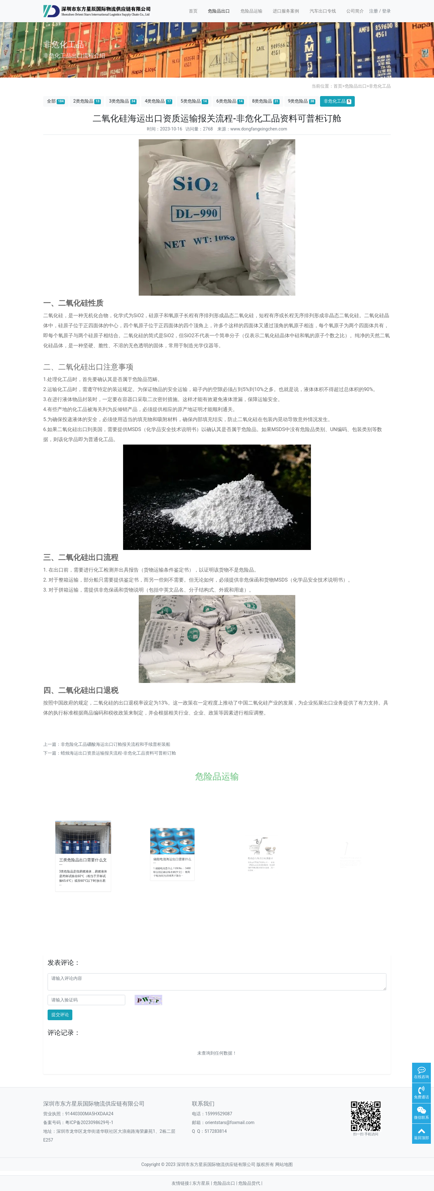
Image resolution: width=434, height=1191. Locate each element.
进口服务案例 (286, 10)
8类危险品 (266, 101)
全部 (56, 101)
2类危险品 (87, 101)
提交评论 (60, 1014)
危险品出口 (219, 10)
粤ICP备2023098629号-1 (89, 1122)
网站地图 (284, 1164)
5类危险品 (194, 101)
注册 (373, 10)
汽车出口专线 (323, 10)
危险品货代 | (250, 1183)
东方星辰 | (202, 1183)
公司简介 (355, 10)
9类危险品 (302, 101)
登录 (386, 10)
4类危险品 (158, 101)
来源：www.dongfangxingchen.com (252, 128)
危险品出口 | (225, 1183)
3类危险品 (123, 101)
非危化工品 (380, 86)
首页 (193, 10)
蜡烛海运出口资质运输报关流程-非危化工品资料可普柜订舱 (118, 753)
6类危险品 (230, 101)
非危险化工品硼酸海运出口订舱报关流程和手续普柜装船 (115, 744)
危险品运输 (251, 10)
